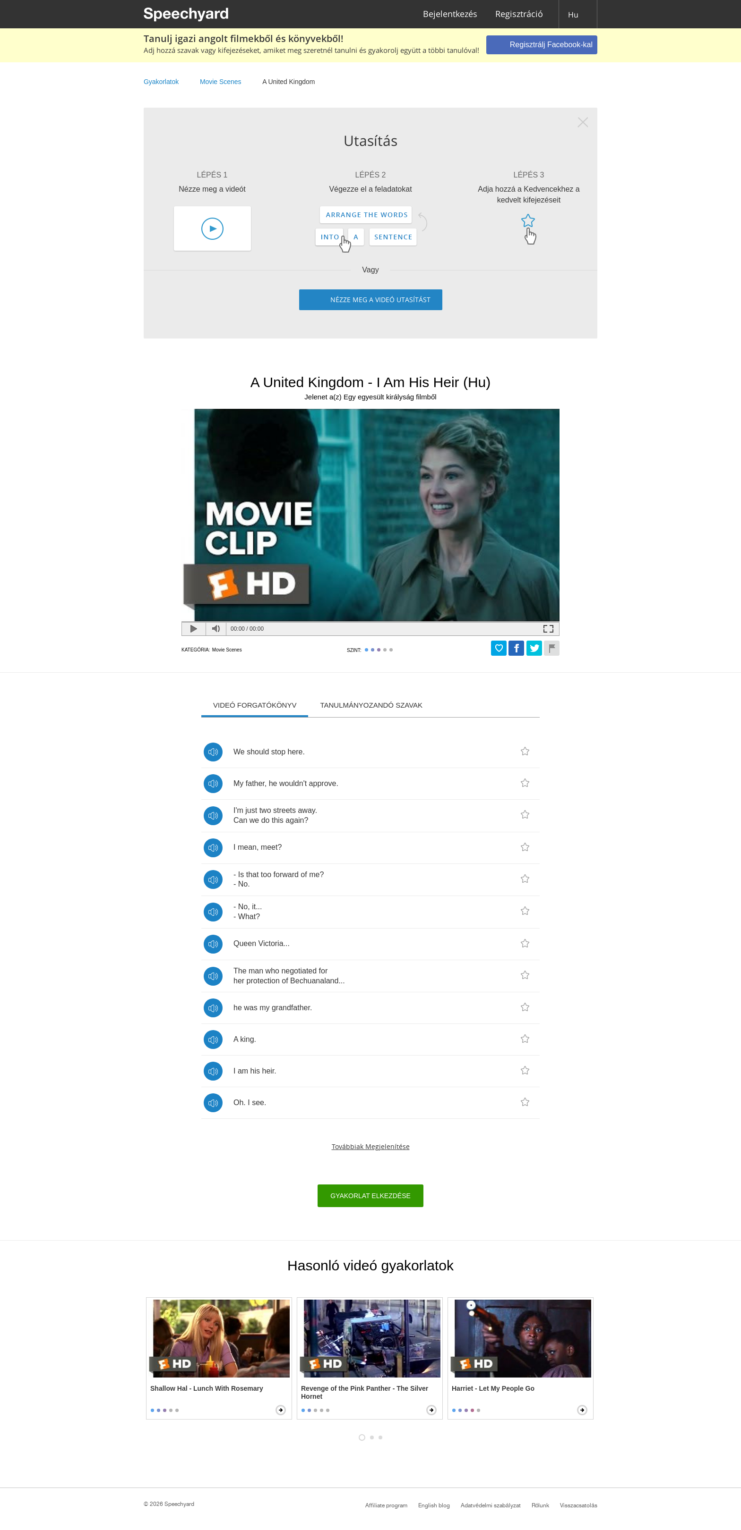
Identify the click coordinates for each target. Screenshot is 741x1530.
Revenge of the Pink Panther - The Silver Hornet (364, 1392)
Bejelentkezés (450, 14)
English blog (434, 1505)
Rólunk (541, 1505)
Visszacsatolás (578, 1505)
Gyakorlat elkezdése (370, 1196)
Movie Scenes (220, 81)
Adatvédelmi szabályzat (490, 1505)
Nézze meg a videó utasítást (380, 299)
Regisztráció (519, 14)
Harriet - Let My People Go (493, 1388)
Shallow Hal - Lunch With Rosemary (206, 1388)
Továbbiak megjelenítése (371, 1146)
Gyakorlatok (161, 81)
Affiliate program (386, 1505)
